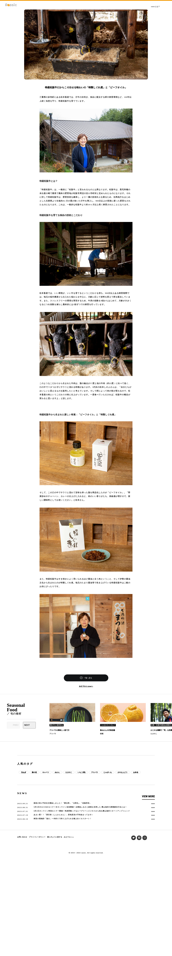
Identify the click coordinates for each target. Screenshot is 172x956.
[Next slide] (29, 725)
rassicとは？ (155, 6)
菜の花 (34, 772)
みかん (57, 772)
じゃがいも (108, 772)
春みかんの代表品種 (107, 730)
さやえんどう (122, 772)
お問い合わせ (22, 837)
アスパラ (52, 734)
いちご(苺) (82, 772)
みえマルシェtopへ (86, 686)
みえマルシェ (69, 837)
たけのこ (154, 734)
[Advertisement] (86, 748)
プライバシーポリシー (37, 837)
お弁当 (135, 772)
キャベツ (45, 772)
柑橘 (101, 734)
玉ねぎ (23, 772)
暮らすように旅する (54, 837)
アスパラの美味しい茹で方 (59, 730)
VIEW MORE (148, 796)
